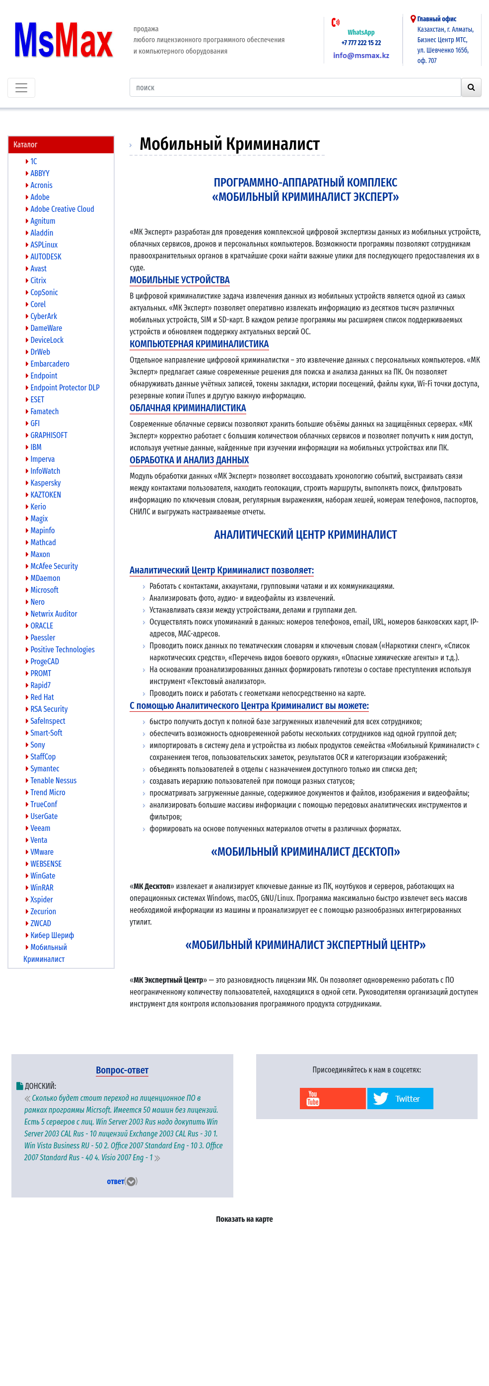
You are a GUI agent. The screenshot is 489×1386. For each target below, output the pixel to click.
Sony (35, 745)
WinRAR (40, 887)
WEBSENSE (44, 864)
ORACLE (39, 625)
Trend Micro (46, 792)
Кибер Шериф (50, 935)
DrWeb (38, 352)
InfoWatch (43, 471)
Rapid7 (38, 685)
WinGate (40, 876)
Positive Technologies (60, 649)
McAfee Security (52, 566)
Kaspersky (43, 483)
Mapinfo (40, 530)
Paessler (40, 637)
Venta (37, 840)
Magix (37, 518)
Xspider (39, 899)
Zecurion (41, 911)
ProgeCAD (42, 661)
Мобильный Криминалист (45, 953)
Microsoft (42, 590)
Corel (36, 304)
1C (31, 161)
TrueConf (41, 804)
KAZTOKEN (43, 495)
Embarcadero (48, 364)
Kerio (36, 506)
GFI (33, 423)
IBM (34, 447)
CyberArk (41, 316)
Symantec (42, 768)
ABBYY (38, 173)
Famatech (42, 411)
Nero (35, 602)
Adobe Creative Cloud (60, 209)
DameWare (44, 328)
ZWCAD (38, 923)
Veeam (38, 828)
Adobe (38, 197)
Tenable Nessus (51, 780)
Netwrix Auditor (51, 614)
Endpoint (42, 375)
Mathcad (41, 542)
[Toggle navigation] (21, 88)
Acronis (39, 185)
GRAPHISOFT (47, 435)
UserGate (42, 816)
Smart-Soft (44, 733)
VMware (40, 852)
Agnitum (40, 221)
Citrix (36, 280)
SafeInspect (46, 721)
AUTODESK (44, 256)
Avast (36, 268)
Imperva (40, 459)
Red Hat (40, 697)
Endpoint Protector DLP (63, 387)
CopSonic (42, 292)
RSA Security (47, 709)
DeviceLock (45, 340)
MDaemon (43, 578)
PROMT (38, 673)
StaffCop (41, 756)
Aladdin (39, 233)
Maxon (38, 554)
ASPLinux (42, 245)
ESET (35, 399)
